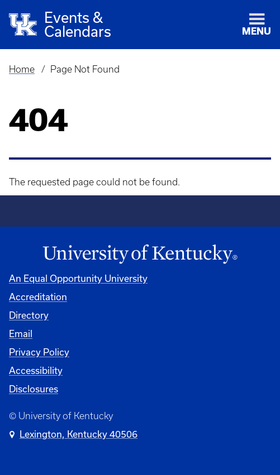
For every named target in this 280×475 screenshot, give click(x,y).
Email (20, 333)
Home (22, 69)
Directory (29, 315)
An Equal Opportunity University (78, 278)
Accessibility (36, 370)
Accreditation (38, 296)
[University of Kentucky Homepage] (140, 254)
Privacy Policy (39, 352)
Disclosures (33, 388)
